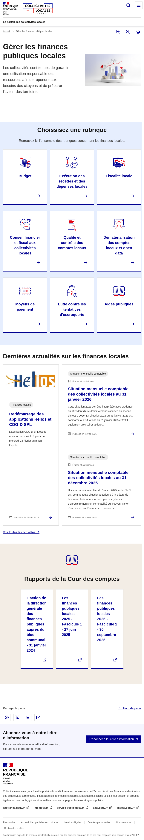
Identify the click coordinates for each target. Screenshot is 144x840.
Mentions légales (73, 822)
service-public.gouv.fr (71, 807)
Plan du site (9, 822)
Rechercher (128, 5)
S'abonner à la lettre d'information (111, 739)
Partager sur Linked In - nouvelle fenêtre (27, 717)
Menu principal (139, 5)
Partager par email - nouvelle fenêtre (38, 717)
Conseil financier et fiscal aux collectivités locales (25, 245)
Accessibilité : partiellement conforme (39, 822)
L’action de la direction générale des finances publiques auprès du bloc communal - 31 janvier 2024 (37, 624)
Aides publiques (119, 304)
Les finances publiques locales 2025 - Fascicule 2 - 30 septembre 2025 (107, 619)
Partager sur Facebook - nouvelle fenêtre (6, 717)
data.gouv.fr (100, 807)
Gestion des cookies (14, 828)
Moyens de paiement (25, 306)
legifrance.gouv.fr (14, 807)
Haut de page (131, 708)
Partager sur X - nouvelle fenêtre (17, 717)
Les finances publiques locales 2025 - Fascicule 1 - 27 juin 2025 (72, 616)
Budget (25, 176)
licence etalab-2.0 (126, 835)
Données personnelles (99, 822)
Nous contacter (123, 822)
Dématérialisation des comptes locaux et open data (119, 245)
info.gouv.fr (41, 807)
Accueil (6, 31)
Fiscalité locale (119, 176)
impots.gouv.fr (126, 807)
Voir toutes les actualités (19, 532)
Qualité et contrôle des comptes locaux (72, 242)
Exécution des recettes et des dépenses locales (72, 181)
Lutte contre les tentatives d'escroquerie (72, 309)
